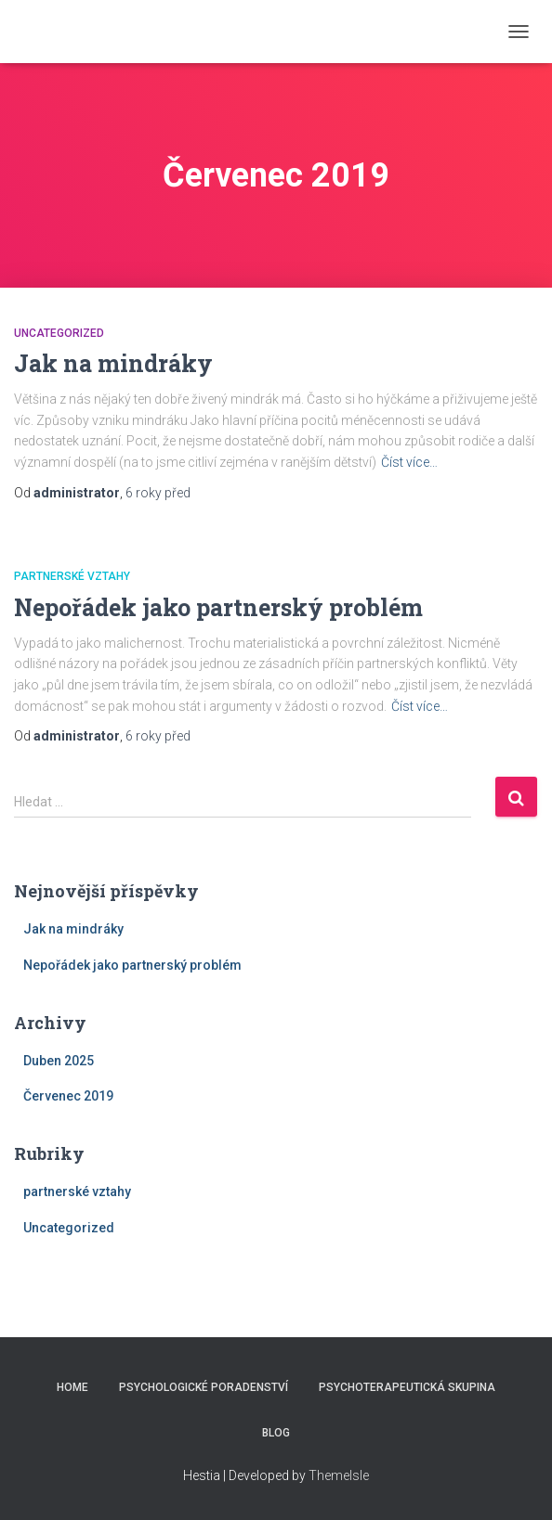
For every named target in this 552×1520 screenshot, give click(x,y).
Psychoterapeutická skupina (407, 1387)
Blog (276, 1432)
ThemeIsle (339, 1475)
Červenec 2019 (68, 1095)
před (158, 492)
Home (72, 1387)
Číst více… (409, 462)
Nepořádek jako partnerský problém (218, 607)
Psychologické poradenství (203, 1387)
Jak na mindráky (113, 363)
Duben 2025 (58, 1060)
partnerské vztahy (72, 576)
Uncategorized (59, 333)
